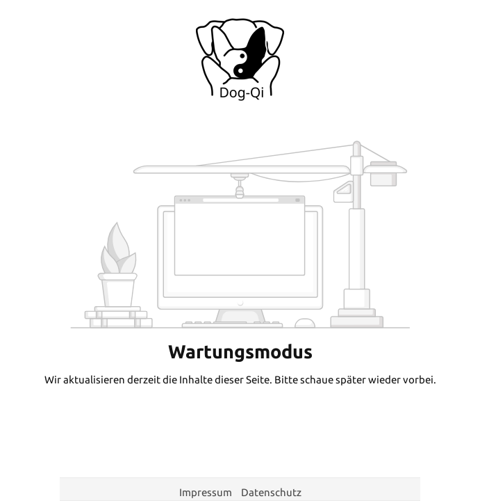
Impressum (206, 492)
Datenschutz (271, 492)
